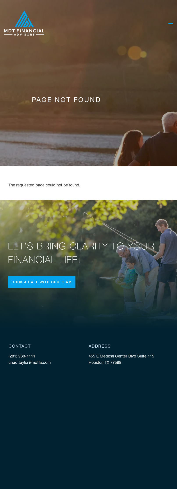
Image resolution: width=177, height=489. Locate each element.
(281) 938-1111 (22, 356)
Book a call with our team (42, 282)
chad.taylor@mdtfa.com (30, 362)
